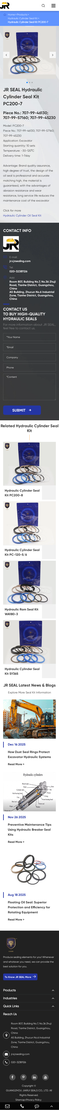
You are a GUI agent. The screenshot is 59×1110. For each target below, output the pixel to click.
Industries (10, 998)
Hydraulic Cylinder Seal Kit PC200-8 (22, 493)
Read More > (16, 764)
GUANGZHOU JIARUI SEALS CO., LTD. (27, 1090)
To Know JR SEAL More (20, 977)
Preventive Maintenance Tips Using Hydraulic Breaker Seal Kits (29, 829)
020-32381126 (18, 271)
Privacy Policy (33, 1099)
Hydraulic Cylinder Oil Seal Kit (22, 215)
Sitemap (20, 1099)
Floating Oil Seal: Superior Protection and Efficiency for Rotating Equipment (29, 907)
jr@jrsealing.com (20, 261)
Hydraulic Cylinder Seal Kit (22, 18)
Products (22, 14)
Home (11, 14)
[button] (6, 55)
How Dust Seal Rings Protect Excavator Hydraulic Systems (29, 754)
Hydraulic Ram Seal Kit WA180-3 (21, 611)
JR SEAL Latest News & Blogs (29, 685)
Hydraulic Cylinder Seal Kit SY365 (22, 671)
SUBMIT (22, 410)
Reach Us (10, 1014)
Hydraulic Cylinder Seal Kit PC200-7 (28, 22)
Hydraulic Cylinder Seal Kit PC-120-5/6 (22, 552)
